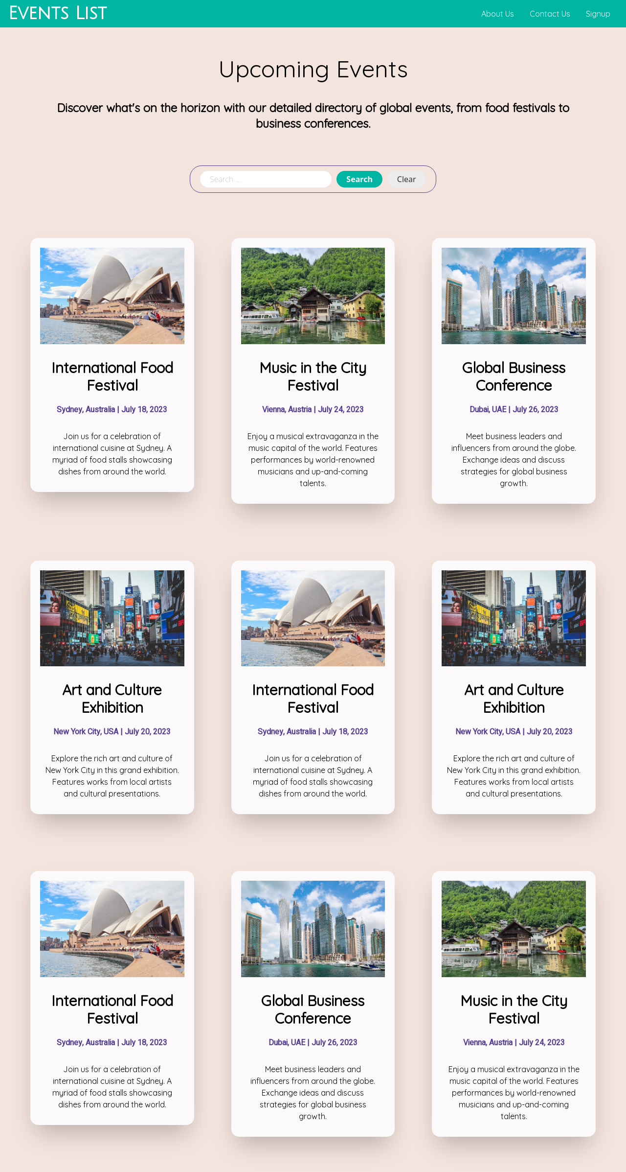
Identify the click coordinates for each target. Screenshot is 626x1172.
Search (359, 179)
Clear (406, 179)
